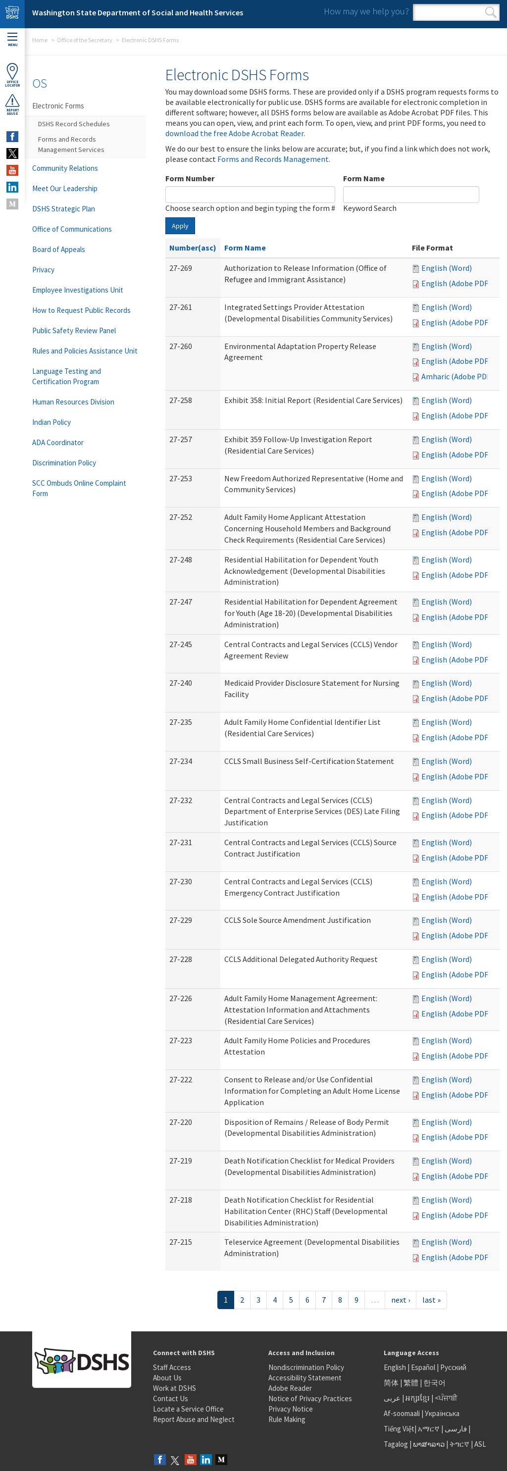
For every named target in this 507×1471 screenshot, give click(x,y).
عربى (392, 1398)
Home (40, 40)
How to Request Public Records (81, 310)
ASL (480, 1444)
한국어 (434, 1382)
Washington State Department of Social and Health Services (137, 12)
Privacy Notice (290, 1409)
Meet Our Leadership (65, 188)
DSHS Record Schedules (74, 123)
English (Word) (446, 268)
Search (491, 12)
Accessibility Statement (305, 1377)
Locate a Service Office (188, 1409)
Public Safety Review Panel (74, 330)
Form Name (364, 178)
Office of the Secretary (84, 40)
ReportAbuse (12, 104)
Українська (442, 1413)
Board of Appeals (58, 249)
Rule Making (286, 1419)
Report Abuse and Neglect (194, 1419)
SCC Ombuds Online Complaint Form (79, 488)
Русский (453, 1367)
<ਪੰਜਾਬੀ (446, 1398)
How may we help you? (366, 11)
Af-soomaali (402, 1413)
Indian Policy (51, 422)
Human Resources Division (73, 401)
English (395, 1367)
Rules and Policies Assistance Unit (85, 350)
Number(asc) (192, 248)
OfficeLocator (12, 75)
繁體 (412, 1382)
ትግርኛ (459, 1444)
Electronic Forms (58, 105)
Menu (12, 40)
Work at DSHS (174, 1388)
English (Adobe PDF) (456, 283)
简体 (391, 1382)
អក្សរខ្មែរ (418, 1398)
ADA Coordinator (58, 442)
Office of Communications (72, 229)
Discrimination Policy (64, 462)
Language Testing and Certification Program (66, 376)
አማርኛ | (430, 1428)
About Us (167, 1377)
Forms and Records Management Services (71, 144)
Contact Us (170, 1398)
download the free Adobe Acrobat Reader (234, 133)
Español (423, 1367)
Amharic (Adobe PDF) (457, 376)
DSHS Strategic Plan (63, 208)
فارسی (455, 1428)
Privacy (43, 269)
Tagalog (396, 1444)
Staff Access (172, 1367)
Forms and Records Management (273, 159)
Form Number (189, 178)
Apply (180, 225)
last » (431, 1300)
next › (400, 1300)
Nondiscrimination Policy (306, 1367)
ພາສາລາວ (429, 1444)
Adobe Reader (290, 1388)
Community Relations (65, 168)
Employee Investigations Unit (77, 290)
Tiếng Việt (399, 1428)
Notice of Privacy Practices (310, 1398)
